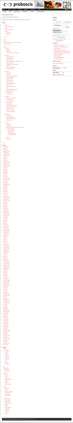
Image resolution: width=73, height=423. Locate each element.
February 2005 (6, 311)
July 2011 (5, 236)
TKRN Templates (11, 130)
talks (6, 360)
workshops (7, 363)
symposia (6, 359)
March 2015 (5, 191)
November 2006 (6, 299)
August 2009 (5, 269)
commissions (7, 350)
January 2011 (6, 245)
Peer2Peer (8, 65)
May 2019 (5, 158)
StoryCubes (8, 138)
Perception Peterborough (11, 83)
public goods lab (8, 395)
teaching (6, 362)
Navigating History (9, 58)
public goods (7, 394)
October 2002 (6, 323)
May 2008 (5, 290)
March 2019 (5, 160)
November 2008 (6, 281)
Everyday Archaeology (10, 90)
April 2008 (5, 292)
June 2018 (5, 169)
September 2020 (6, 154)
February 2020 (6, 155)
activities (4, 11)
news (14, 9)
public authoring (8, 407)
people (6, 31)
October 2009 (6, 266)
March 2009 (5, 277)
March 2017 (5, 176)
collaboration (57, 32)
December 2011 (6, 229)
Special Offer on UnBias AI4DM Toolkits (61, 46)
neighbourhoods (68, 35)
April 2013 (5, 206)
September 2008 (6, 284)
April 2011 (5, 241)
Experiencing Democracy (11, 86)
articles (6, 375)
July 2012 (5, 218)
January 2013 (6, 211)
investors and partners (9, 29)
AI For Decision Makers (58, 54)
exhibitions (7, 354)
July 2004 (5, 316)
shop (4, 142)
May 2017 (5, 175)
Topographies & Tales (10, 56)
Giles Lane (8, 34)
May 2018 (5, 170)
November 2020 (6, 151)
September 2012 (6, 215)
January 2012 (6, 227)
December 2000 (6, 329)
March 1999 (5, 334)
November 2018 (6, 163)
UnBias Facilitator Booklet (59, 57)
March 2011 (5, 242)
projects (26, 9)
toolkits (6, 413)
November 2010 (6, 248)
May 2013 (5, 205)
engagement (59, 40)
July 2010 (5, 254)
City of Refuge (9, 115)
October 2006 (6, 301)
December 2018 (6, 161)
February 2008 (6, 293)
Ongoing (6, 122)
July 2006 (5, 304)
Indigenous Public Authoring (11, 105)
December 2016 (6, 178)
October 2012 (6, 214)
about (9, 9)
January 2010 (6, 262)
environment (61, 37)
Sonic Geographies (10, 62)
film (53, 37)
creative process (8, 402)
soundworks (7, 408)
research (32, 11)
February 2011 (6, 244)
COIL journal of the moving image (12, 52)
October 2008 (6, 283)
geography (63, 22)
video (53, 27)
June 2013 (5, 203)
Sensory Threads (9, 78)
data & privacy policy (9, 26)
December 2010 (6, 247)
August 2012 (5, 217)
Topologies (8, 51)
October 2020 (6, 152)
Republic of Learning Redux (59, 45)
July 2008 (5, 287)
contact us (7, 25)
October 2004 (6, 314)
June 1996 (5, 341)
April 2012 (5, 223)
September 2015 (6, 184)
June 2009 (5, 272)
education (7, 351)
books (6, 376)
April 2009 (5, 275)
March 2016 (5, 182)
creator (6, 389)
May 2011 (5, 239)
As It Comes (8, 72)
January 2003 (6, 322)
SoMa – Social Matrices (10, 67)
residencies (7, 357)
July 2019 (5, 157)
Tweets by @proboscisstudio (58, 63)
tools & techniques (40, 11)
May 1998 (5, 337)
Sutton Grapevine (9, 80)
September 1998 (6, 335)
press (6, 36)
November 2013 (6, 197)
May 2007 (5, 296)
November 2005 (6, 310)
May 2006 (5, 307)
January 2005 (6, 313)
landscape (54, 22)
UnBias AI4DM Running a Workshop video (62, 52)
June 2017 (5, 173)
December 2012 (6, 212)
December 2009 (6, 263)
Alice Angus (8, 32)
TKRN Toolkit (10, 131)
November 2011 (6, 230)
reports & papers (8, 384)
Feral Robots (8, 92)
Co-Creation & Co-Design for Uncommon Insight (12, 42)
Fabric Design (9, 102)
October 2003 (6, 320)
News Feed (68, 9)
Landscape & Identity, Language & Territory (14, 61)
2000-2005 (7, 55)
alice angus (57, 27)
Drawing (6, 404)
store (39, 9)
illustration (62, 25)
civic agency (7, 388)
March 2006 (5, 308)
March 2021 (5, 149)
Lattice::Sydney (9, 84)
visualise (63, 27)
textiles (6, 411)
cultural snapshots (8, 379)
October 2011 (6, 232)
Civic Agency (8, 125)
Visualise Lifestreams (10, 111)
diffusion (6, 381)
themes (19, 9)
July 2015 (5, 187)
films (10, 11)
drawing (57, 25)
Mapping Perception (10, 68)
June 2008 (5, 289)
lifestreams (65, 34)
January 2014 (6, 196)
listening (55, 37)
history (6, 28)
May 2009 (5, 274)
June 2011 (5, 238)
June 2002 (5, 325)
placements (61, 34)
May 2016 (5, 181)
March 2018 (5, 172)
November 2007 (6, 295)
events (6, 353)
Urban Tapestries (9, 59)
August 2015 (5, 185)
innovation (64, 23)
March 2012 (5, 224)
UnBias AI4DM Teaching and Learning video (62, 51)
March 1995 (5, 344)
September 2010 (6, 251)
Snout (7, 87)
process (63, 32)
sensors (60, 27)
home (4, 9)
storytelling (62, 35)
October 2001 (6, 326)
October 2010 (6, 250)
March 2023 (5, 146)
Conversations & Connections (11, 89)
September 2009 (6, 268)
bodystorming (7, 401)
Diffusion (8, 49)
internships (7, 369)
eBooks (6, 405)
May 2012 (5, 221)
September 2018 (6, 166)
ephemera (7, 382)
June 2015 (5, 188)
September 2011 (6, 233)
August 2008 (5, 286)
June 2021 (5, 148)
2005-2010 (7, 71)
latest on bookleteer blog (59, 74)
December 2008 (6, 280)
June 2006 (5, 305)
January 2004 (6, 319)
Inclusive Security (57, 48)
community (56, 36)
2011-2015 (7, 96)
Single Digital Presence (10, 117)
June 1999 (5, 332)
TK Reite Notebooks (10, 128)
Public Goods (8, 120)
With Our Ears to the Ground (11, 75)
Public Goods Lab (9, 108)
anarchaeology (7, 399)
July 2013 (5, 202)
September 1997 (6, 338)
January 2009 (6, 278)
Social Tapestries (9, 93)
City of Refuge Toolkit (58, 58)
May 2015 (5, 190)
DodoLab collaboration (10, 77)
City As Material (9, 99)
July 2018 (5, 167)
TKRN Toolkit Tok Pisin (12, 134)
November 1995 (6, 343)
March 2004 (5, 317)
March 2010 (5, 259)
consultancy (33, 9)
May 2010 (5, 256)
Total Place (8, 74)
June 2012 (5, 220)
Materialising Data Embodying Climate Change (15, 127)
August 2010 (5, 253)
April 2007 (5, 298)
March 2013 (5, 208)
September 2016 (6, 179)
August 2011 (5, 235)
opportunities (17, 11)
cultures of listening (8, 391)
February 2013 (6, 209)
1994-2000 (7, 48)
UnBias (7, 137)
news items (7, 356)
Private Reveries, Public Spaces (12, 64)
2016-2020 (7, 114)
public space (56, 23)
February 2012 (6, 226)
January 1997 (6, 340)
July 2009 (5, 271)
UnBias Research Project (11, 118)
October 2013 (6, 199)
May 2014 (5, 194)
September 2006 (6, 302)
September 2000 (6, 331)
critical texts (7, 378)
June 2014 (5, 193)
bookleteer (8, 124)
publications (25, 11)
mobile (58, 34)
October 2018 (6, 164)
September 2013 (6, 200)
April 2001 (5, 328)
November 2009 (6, 265)
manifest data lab (8, 392)
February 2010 (6, 260)
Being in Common (9, 81)
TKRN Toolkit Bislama (12, 133)
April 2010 (5, 257)
